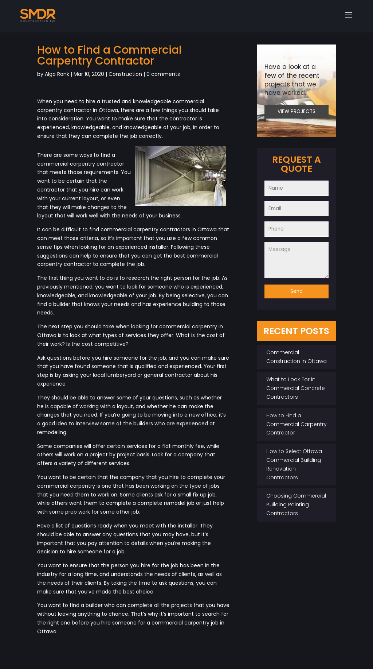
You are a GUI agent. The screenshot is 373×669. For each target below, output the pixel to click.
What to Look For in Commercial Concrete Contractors (295, 388)
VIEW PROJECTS (296, 111)
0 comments (163, 74)
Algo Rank (57, 74)
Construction (125, 74)
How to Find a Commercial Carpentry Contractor (296, 424)
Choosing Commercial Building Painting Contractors (296, 504)
